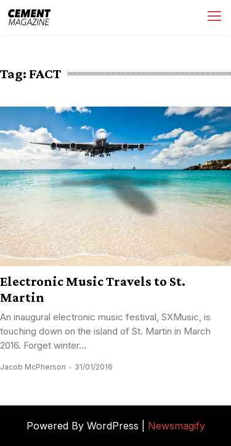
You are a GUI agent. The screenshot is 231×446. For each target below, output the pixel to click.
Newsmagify (176, 426)
